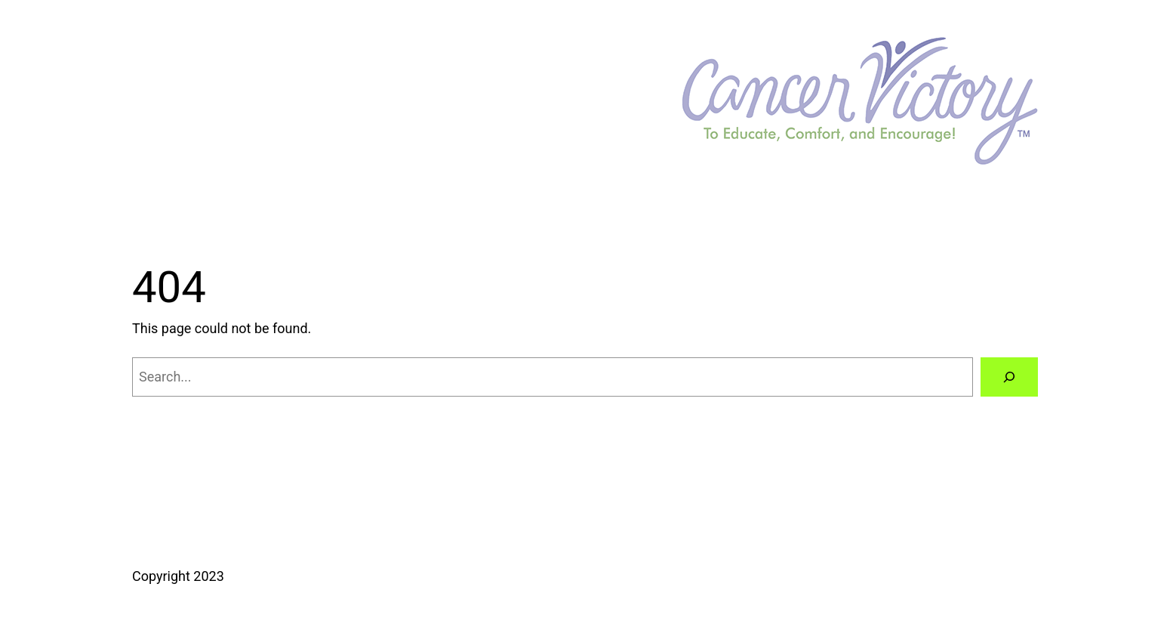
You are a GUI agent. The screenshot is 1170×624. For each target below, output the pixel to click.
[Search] (1009, 377)
